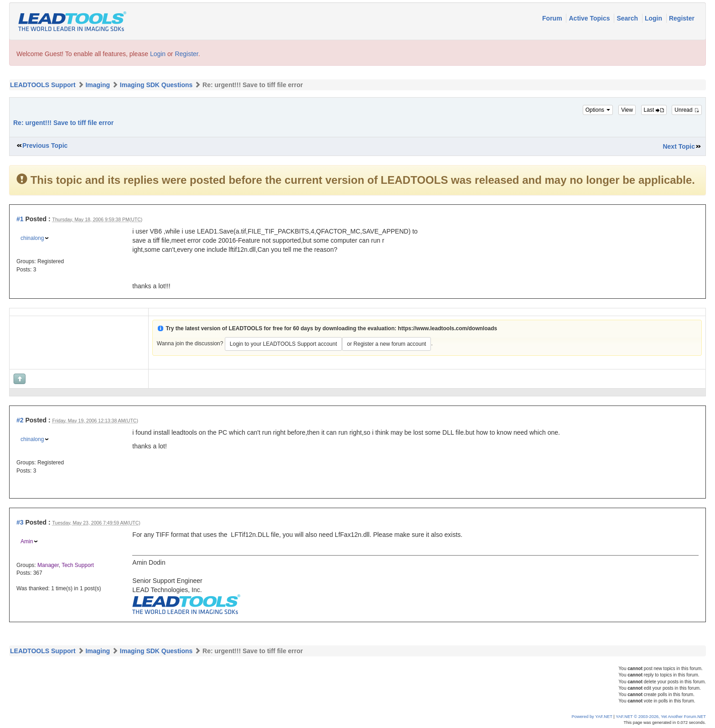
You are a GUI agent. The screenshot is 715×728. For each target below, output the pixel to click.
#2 (20, 420)
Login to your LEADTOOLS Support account (283, 344)
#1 (20, 219)
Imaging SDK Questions (156, 84)
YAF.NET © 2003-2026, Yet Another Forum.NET (661, 716)
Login (654, 18)
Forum (553, 18)
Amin (27, 541)
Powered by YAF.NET (592, 716)
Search (628, 18)
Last (654, 110)
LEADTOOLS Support (43, 84)
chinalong (32, 238)
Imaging (97, 84)
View (627, 110)
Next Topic (679, 146)
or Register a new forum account (386, 344)
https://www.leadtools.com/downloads (447, 328)
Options (598, 110)
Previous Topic (44, 145)
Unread (686, 110)
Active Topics (590, 18)
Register (681, 18)
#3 (20, 522)
